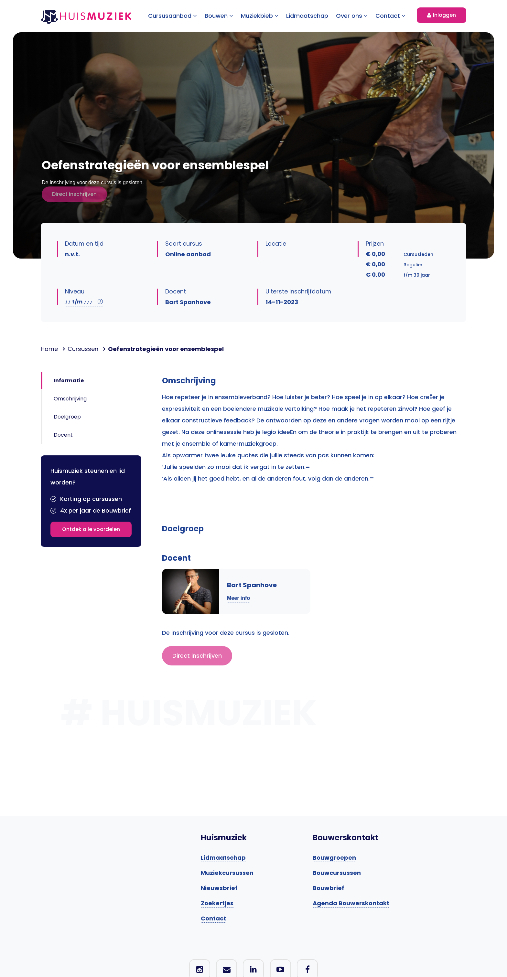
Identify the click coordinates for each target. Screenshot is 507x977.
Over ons (352, 16)
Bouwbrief (328, 888)
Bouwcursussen (337, 873)
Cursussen (83, 349)
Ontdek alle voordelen (91, 529)
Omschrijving (70, 398)
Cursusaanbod (172, 16)
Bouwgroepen (334, 858)
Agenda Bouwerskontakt (351, 903)
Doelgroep (67, 416)
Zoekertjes (217, 903)
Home (49, 349)
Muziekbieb (259, 16)
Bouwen (219, 16)
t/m (84, 301)
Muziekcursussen (227, 873)
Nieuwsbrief (219, 888)
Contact (390, 16)
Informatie (69, 380)
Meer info (238, 598)
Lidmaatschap (307, 16)
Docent (63, 435)
